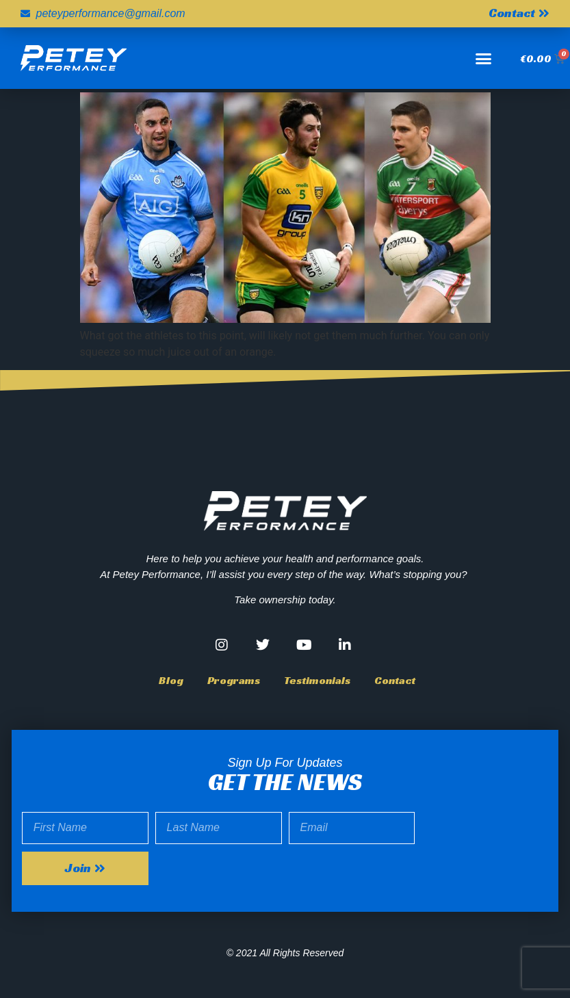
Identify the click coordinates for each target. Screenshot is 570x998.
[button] (484, 58)
